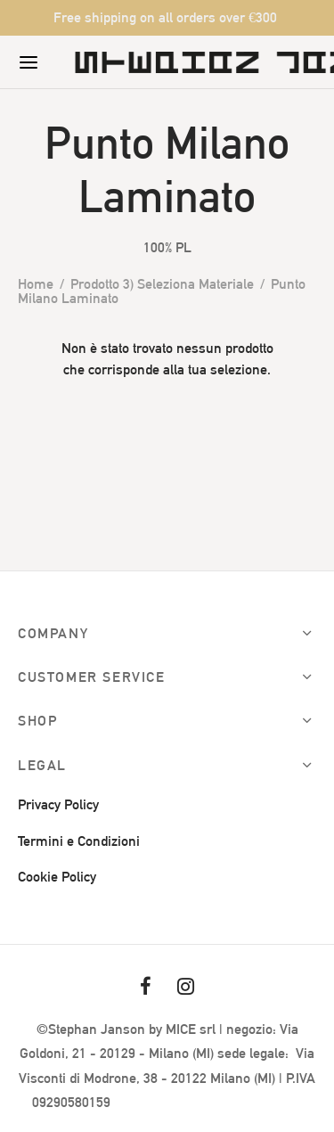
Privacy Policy (58, 804)
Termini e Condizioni (79, 841)
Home (35, 283)
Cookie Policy (57, 876)
